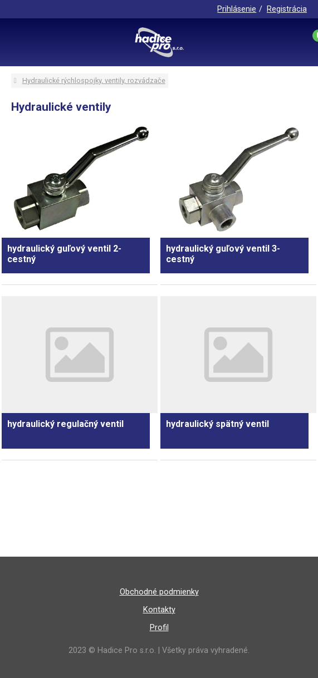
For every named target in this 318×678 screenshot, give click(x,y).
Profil (159, 627)
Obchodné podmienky (159, 592)
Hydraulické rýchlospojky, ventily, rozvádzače (93, 80)
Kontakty (159, 610)
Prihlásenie (236, 9)
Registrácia (287, 9)
